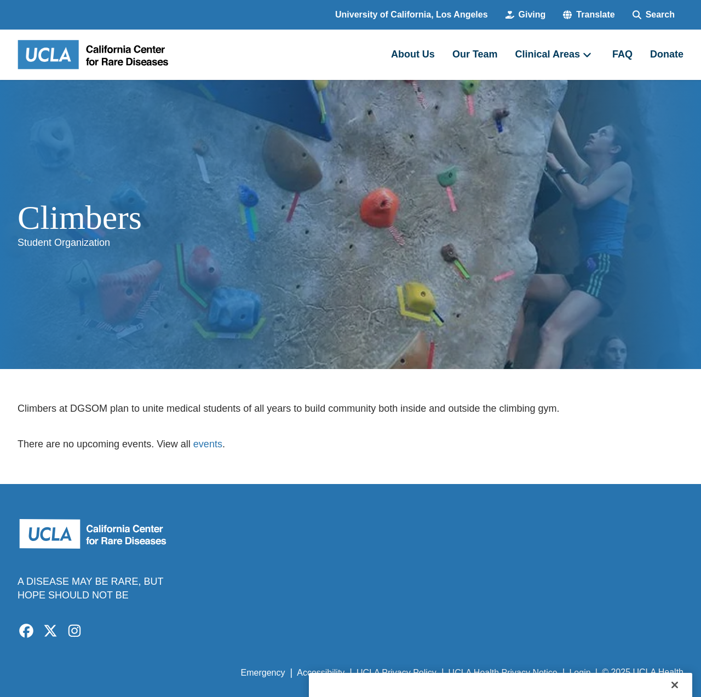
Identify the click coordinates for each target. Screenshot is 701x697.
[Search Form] (653, 14)
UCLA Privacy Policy (396, 672)
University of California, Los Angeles (411, 14)
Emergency (263, 672)
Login (579, 672)
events (207, 444)
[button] (588, 14)
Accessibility (320, 672)
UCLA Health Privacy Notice (503, 672)
